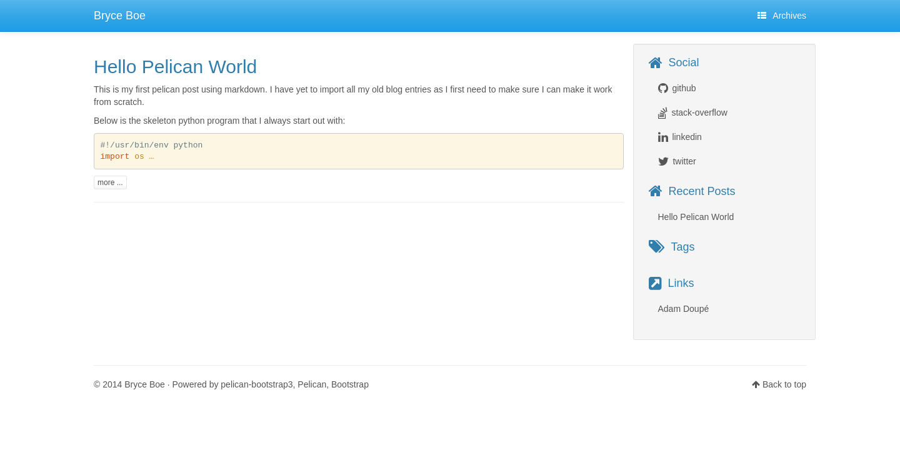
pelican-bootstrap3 (256, 384)
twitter (684, 161)
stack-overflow (699, 113)
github (684, 88)
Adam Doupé (683, 309)
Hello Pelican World (175, 66)
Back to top (784, 384)
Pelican (312, 384)
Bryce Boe (120, 15)
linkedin (686, 137)
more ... (110, 182)
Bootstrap (350, 384)
